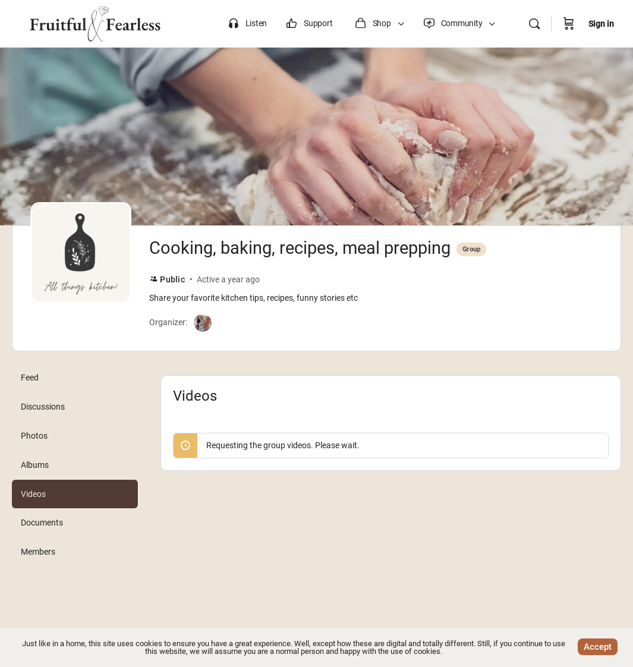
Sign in (601, 24)
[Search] (534, 24)
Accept (598, 646)
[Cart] (569, 24)
